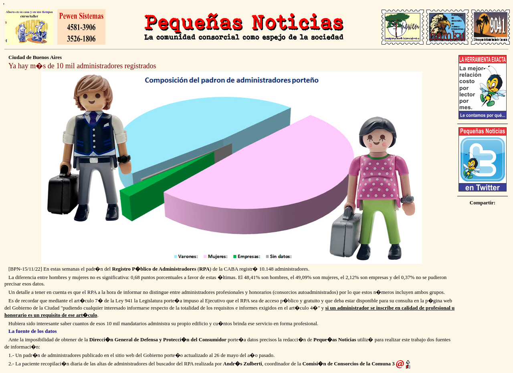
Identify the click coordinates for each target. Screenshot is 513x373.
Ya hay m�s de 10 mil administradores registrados (82, 66)
